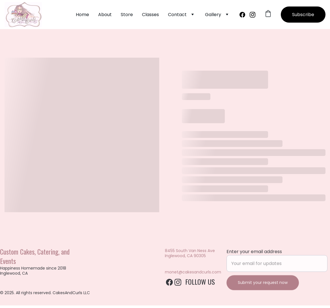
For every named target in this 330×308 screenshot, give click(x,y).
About (105, 14)
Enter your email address (254, 255)
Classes (150, 14)
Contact (177, 14)
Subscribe (303, 14)
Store (127, 14)
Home (82, 14)
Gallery (213, 14)
